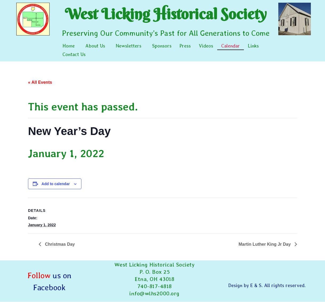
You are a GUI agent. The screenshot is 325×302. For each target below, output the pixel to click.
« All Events (40, 82)
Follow (38, 275)
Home (68, 46)
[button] (69, 46)
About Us (95, 46)
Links (253, 46)
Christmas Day (59, 244)
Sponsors (162, 46)
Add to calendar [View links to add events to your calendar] (56, 184)
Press (185, 46)
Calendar (230, 46)
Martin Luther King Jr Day (265, 244)
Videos (206, 46)
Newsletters (128, 46)
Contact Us (74, 54)
